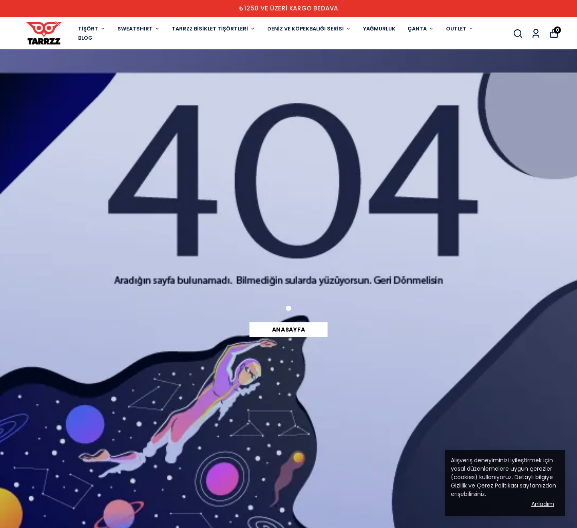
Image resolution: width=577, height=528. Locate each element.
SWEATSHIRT (138, 28)
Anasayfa (288, 330)
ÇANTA (421, 28)
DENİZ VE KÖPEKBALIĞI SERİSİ (309, 28)
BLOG (85, 38)
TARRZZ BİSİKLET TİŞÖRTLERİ (213, 28)
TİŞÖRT (91, 28)
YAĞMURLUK (379, 28)
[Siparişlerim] (536, 33)
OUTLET (460, 28)
